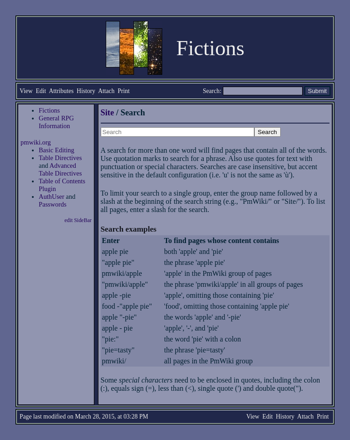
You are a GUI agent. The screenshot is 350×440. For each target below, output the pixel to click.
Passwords (53, 204)
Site (107, 112)
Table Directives (60, 157)
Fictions (49, 110)
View (26, 91)
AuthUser (51, 196)
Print (123, 91)
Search (211, 91)
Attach (106, 91)
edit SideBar (78, 220)
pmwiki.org (36, 142)
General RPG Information (56, 121)
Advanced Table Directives (60, 169)
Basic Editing (56, 150)
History (86, 91)
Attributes (61, 91)
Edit (41, 91)
